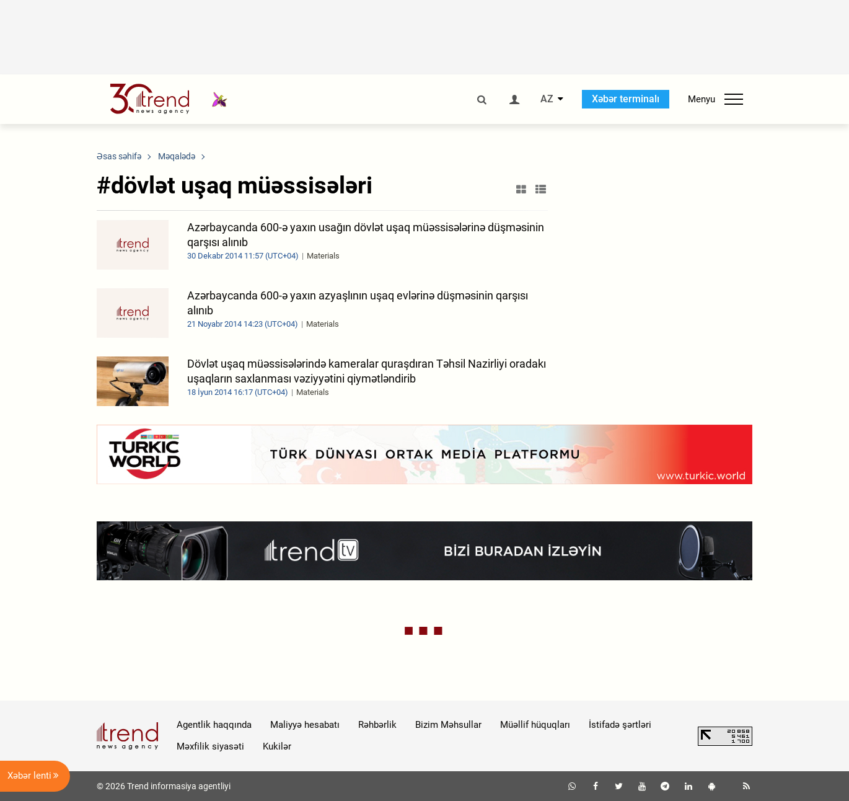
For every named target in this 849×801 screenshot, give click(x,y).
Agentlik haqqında (214, 724)
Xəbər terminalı (625, 99)
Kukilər (277, 746)
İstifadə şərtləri (620, 724)
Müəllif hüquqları (535, 724)
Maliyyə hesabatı (305, 724)
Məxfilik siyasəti (210, 746)
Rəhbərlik (377, 724)
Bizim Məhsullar (448, 724)
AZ (546, 99)
